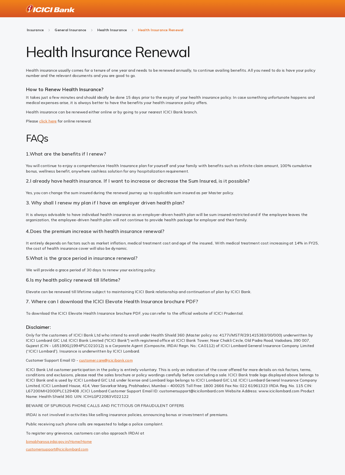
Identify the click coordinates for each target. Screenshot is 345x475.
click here (48, 121)
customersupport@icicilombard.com (57, 449)
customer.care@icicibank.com (106, 360)
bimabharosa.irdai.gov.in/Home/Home (59, 441)
